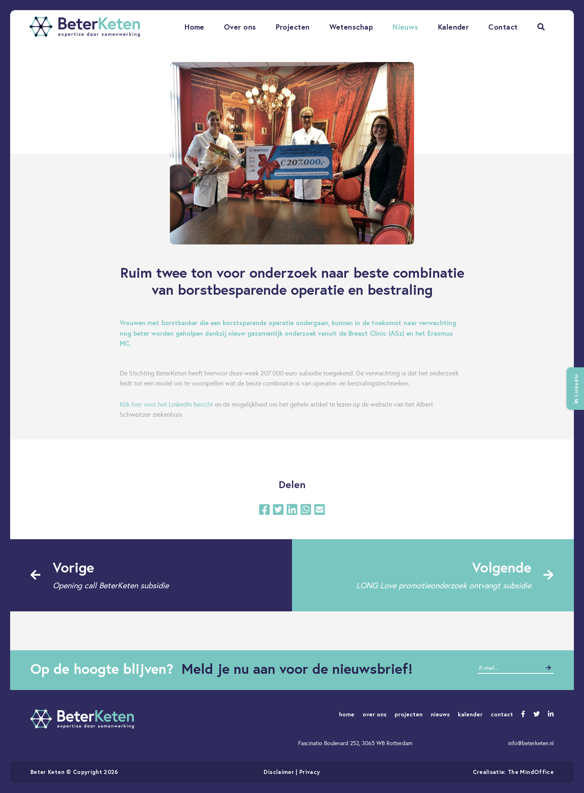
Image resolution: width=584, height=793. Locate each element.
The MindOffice (531, 772)
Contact (502, 27)
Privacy (309, 772)
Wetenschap (351, 27)
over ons (374, 714)
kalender (470, 714)
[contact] (509, 668)
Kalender (453, 27)
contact (502, 714)
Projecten (293, 27)
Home (194, 27)
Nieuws (406, 27)
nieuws (440, 714)
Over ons (240, 27)
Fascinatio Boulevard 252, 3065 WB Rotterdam (355, 743)
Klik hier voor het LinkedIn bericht (166, 404)
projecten (409, 714)
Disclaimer (279, 772)
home (346, 714)
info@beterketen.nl (531, 743)
